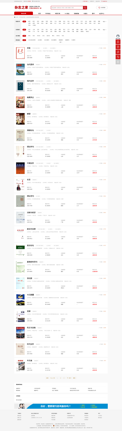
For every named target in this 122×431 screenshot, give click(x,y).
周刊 (29, 35)
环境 (38, 23)
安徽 (77, 29)
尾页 (74, 378)
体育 (34, 23)
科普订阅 (57, 13)
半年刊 (58, 35)
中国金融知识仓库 (92, 390)
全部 (24, 21)
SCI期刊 (73, 40)
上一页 (53, 378)
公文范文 (100, 415)
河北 (51, 29)
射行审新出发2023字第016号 (44, 427)
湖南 (29, 31)
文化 (86, 21)
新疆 (77, 31)
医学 (34, 21)
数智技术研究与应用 (74, 390)
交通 (29, 23)
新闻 (77, 23)
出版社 (85, 13)
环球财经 (54, 388)
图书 (93, 13)
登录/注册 (85, 1)
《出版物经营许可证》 (49, 423)
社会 (60, 23)
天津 (38, 29)
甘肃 (64, 31)
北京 (29, 29)
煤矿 (47, 23)
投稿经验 (76, 13)
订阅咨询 (86, 417)
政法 (42, 23)
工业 (55, 21)
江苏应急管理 (37, 388)
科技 (51, 21)
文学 (77, 21)
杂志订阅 (98, 1)
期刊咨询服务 (19, 400)
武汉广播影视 (55, 390)
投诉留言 (86, 419)
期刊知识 (100, 417)
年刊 (63, 35)
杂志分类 (23, 13)
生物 (73, 23)
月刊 (43, 35)
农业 (64, 21)
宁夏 (73, 31)
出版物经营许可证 (71, 415)
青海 (69, 31)
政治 (99, 23)
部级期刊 (61, 40)
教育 (29, 21)
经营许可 (92, 1)
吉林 (73, 29)
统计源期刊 (53, 40)
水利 (73, 21)
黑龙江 (87, 31)
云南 (51, 31)
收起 (104, 21)
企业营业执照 (70, 417)
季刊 (53, 35)
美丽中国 (90, 388)
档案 (99, 21)
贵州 (47, 31)
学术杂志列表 (22, 17)
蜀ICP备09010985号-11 (47, 425)
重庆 (60, 29)
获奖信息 (19, 415)
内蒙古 (82, 31)
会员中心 (101, 13)
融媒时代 (36, 390)
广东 (34, 31)
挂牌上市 (19, 417)
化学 (69, 23)
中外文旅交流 (73, 388)
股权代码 (28, 1)
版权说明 (19, 419)
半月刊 (38, 35)
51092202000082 (64, 425)
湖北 (99, 29)
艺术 (82, 21)
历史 (82, 23)
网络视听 (18, 390)
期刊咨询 (86, 415)
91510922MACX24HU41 (80, 425)
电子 (95, 23)
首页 (39, 13)
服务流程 (53, 415)
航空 (86, 23)
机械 (60, 21)
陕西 (60, 31)
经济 (38, 21)
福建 (82, 29)
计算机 (34, 25)
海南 (42, 31)
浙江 (47, 29)
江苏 (42, 29)
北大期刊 (40, 40)
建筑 (90, 21)
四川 (64, 29)
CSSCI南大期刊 (31, 40)
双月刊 (48, 35)
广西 (38, 31)
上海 (34, 29)
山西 (55, 29)
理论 (90, 23)
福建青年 (18, 388)
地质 (51, 23)
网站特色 (53, 417)
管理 (47, 21)
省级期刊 (67, 40)
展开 (61, 42)
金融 (42, 21)
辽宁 (69, 29)
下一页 (68, 378)
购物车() (105, 1)
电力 (69, 21)
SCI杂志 (67, 13)
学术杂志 (47, 13)
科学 (64, 23)
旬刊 (34, 35)
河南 (95, 29)
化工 (55, 23)
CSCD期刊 (46, 40)
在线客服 (33, 415)
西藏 (55, 31)
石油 (29, 25)
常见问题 (53, 419)
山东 (90, 29)
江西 (86, 29)
